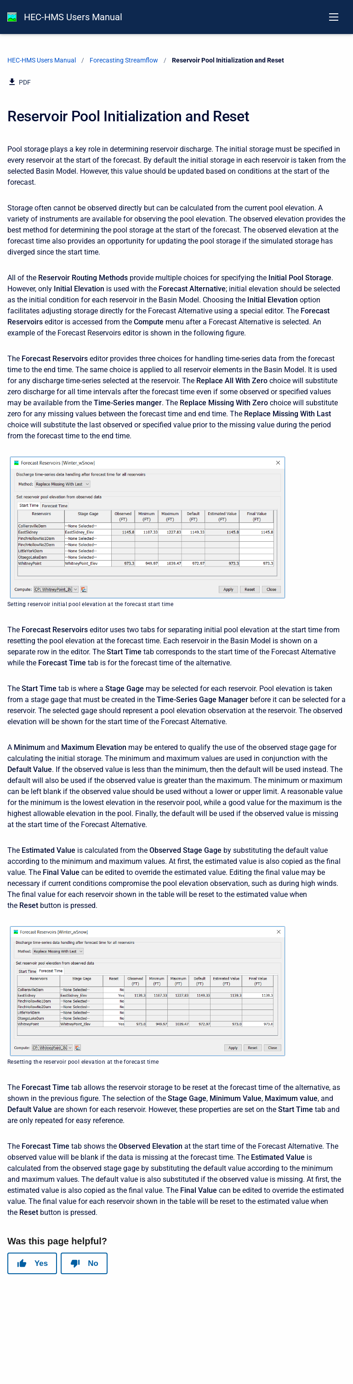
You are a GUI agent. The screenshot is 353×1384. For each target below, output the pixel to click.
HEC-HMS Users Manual (73, 17)
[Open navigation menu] (333, 17)
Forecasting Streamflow (124, 60)
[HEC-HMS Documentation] (12, 17)
